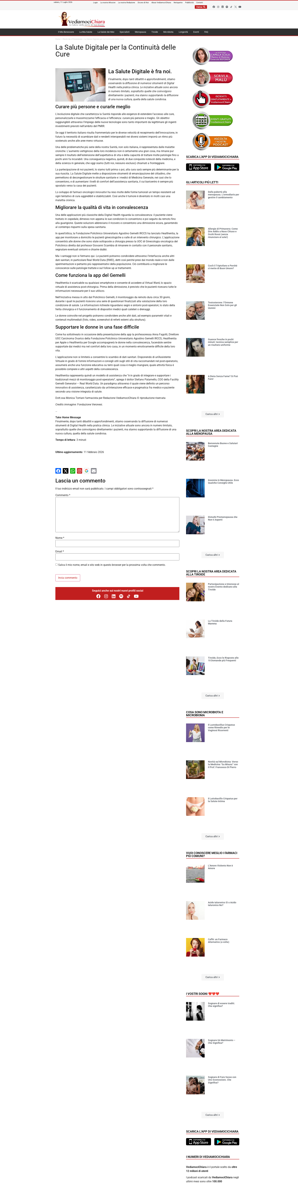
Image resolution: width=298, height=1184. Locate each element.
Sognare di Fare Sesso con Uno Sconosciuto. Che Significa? (222, 1080)
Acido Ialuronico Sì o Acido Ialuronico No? (222, 904)
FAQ (206, 32)
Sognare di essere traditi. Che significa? (221, 1005)
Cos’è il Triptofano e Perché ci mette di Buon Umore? (222, 267)
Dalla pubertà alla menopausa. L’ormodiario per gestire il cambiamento (223, 195)
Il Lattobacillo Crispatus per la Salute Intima (222, 800)
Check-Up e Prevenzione (72, 39)
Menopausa (140, 32)
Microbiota (168, 32)
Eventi (196, 32)
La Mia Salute (85, 32)
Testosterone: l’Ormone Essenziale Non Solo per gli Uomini (222, 305)
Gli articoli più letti (202, 182)
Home (57, 39)
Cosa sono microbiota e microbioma (204, 713)
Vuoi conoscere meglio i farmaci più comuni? (211, 854)
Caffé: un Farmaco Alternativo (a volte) (218, 941)
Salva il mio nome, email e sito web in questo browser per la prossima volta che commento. (112, 565)
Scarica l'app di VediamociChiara (212, 157)
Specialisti (125, 32)
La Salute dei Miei (106, 32)
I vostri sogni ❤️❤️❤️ (202, 993)
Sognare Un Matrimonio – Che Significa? (221, 1041)
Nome (59, 538)
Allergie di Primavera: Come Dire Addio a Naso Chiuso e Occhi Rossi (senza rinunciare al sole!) (223, 232)
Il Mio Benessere (66, 32)
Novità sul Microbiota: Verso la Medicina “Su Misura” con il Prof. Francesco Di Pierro (223, 764)
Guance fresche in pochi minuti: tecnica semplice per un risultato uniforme (223, 342)
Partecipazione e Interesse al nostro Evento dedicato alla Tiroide (223, 587)
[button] (212, 414)
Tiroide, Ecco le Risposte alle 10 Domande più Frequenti (223, 659)
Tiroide (154, 32)
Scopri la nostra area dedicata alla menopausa (211, 432)
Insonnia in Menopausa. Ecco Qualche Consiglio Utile (223, 481)
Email (59, 551)
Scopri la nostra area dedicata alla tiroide (211, 573)
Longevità (183, 32)
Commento (62, 495)
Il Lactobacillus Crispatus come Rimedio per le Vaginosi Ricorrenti (221, 727)
